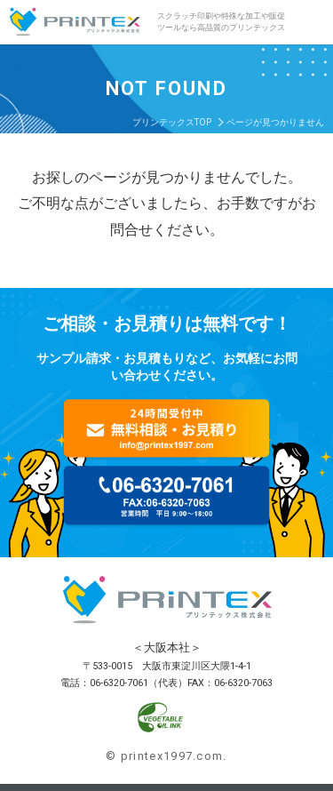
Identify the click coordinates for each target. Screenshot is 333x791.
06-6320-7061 (119, 683)
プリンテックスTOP (171, 122)
